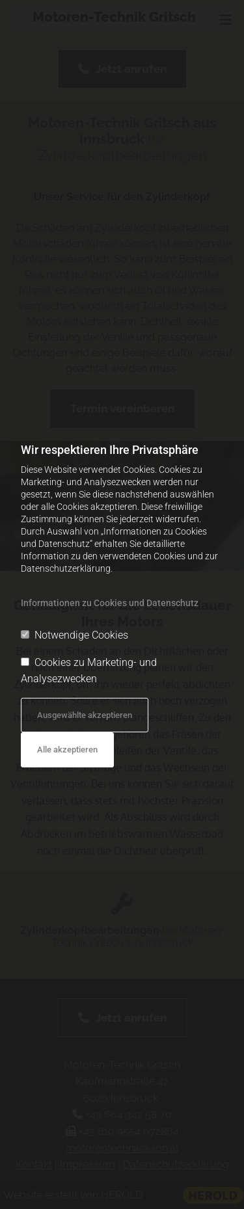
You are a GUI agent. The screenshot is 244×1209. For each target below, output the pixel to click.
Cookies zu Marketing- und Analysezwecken (89, 670)
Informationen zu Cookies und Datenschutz (109, 603)
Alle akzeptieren (67, 749)
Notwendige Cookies (74, 635)
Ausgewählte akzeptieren (84, 715)
